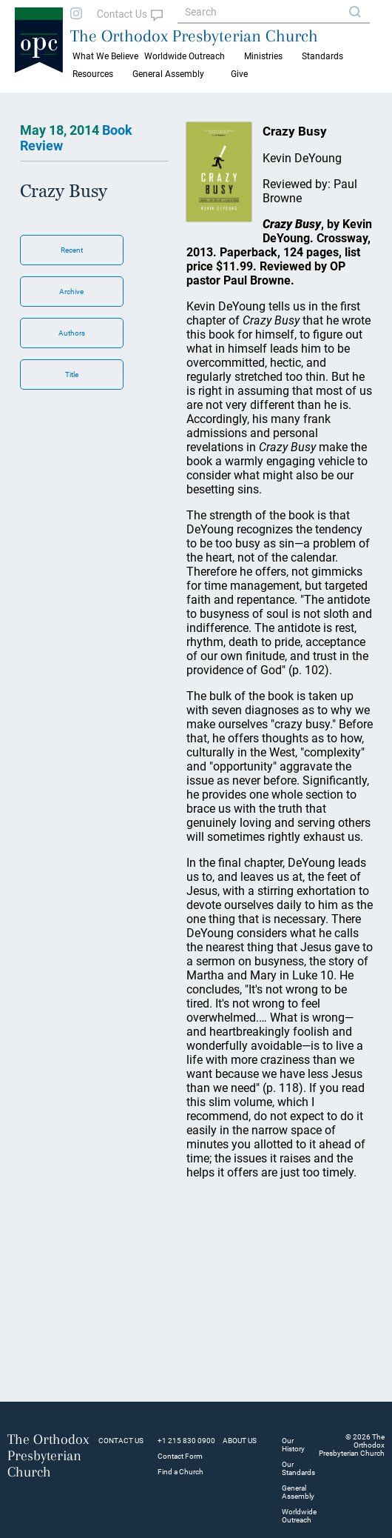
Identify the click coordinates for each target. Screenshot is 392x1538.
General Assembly (168, 74)
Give (239, 74)
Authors (71, 333)
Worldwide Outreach (299, 1516)
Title (71, 374)
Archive (71, 291)
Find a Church (180, 1472)
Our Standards (298, 1468)
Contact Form (180, 1456)
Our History (293, 1445)
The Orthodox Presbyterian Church (194, 35)
